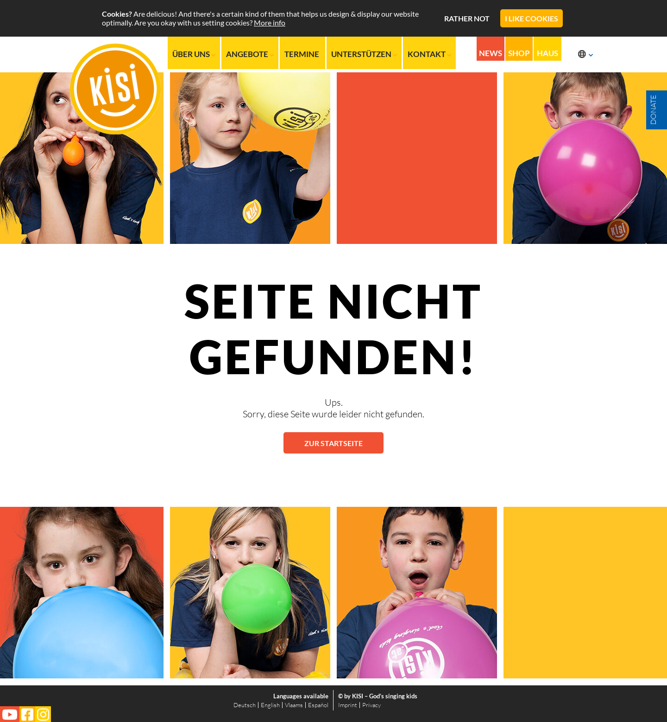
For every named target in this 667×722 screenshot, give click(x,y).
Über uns (193, 54)
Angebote (250, 54)
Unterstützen (364, 54)
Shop (519, 53)
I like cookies (531, 18)
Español (318, 705)
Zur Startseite (333, 443)
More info (269, 22)
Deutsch (244, 705)
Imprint (347, 705)
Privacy (371, 705)
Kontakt (429, 54)
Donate (653, 110)
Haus (548, 53)
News (490, 53)
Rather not (467, 18)
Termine (302, 54)
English (270, 705)
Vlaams (294, 705)
